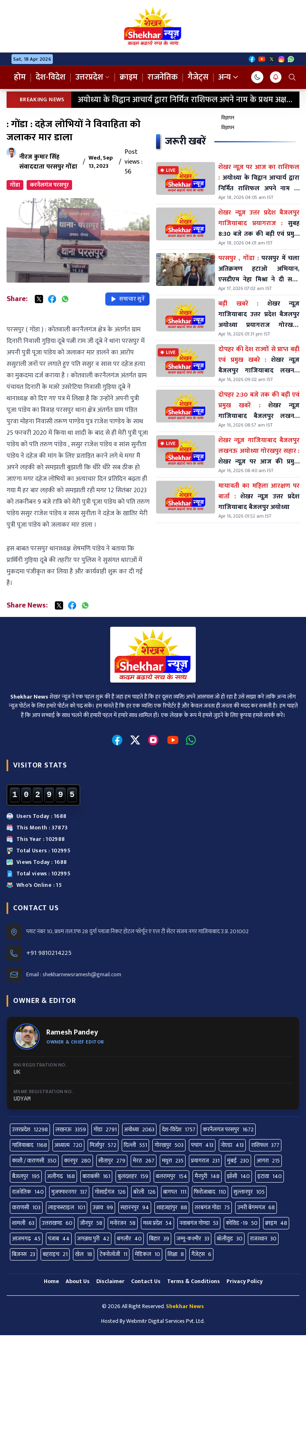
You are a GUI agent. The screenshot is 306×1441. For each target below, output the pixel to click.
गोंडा (15, 185)
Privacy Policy (245, 1281)
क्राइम (129, 77)
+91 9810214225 (49, 953)
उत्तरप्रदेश (92, 77)
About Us (78, 1281)
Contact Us (146, 1281)
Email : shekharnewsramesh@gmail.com (73, 975)
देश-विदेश (51, 77)
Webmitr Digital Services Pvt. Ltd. (165, 1321)
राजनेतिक (162, 77)
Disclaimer (110, 1281)
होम (20, 77)
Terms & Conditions (193, 1281)
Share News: (27, 605)
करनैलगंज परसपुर (49, 185)
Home (51, 1281)
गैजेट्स (198, 77)
